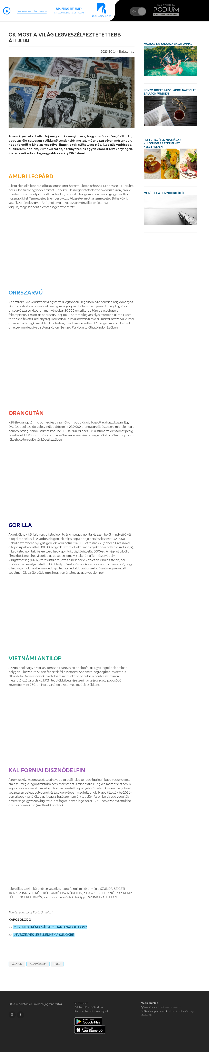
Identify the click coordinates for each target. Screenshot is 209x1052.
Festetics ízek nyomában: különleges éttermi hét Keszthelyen (163, 143)
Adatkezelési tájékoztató (88, 1007)
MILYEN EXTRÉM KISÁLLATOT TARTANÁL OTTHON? (50, 927)
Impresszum (81, 1003)
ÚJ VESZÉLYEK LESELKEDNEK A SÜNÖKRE (43, 935)
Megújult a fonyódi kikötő (164, 193)
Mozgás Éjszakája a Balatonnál (168, 44)
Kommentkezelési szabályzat (91, 1011)
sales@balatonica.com (168, 1007)
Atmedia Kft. (175, 1011)
